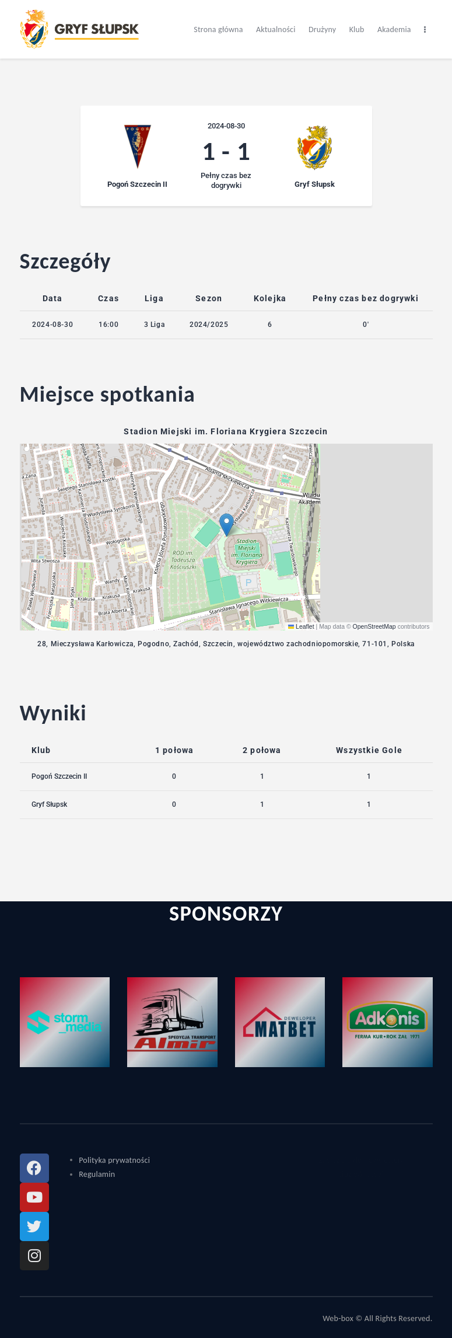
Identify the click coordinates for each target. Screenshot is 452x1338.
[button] (226, 525)
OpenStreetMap (374, 626)
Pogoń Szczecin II (59, 776)
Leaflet (301, 626)
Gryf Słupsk (49, 804)
